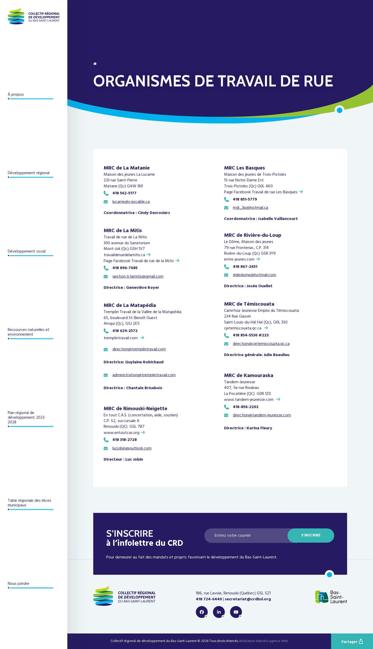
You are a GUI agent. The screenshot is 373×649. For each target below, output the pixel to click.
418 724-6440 (209, 599)
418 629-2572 (125, 331)
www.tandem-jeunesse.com (249, 400)
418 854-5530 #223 (251, 335)
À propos (16, 95)
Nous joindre (18, 584)
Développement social (27, 251)
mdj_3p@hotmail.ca (250, 207)
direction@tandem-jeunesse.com (262, 415)
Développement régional (28, 173)
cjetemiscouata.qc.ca (243, 328)
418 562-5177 (125, 193)
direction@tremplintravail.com (139, 349)
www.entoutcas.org (121, 433)
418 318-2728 (124, 440)
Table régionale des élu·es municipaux (29, 503)
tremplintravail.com (121, 338)
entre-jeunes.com (239, 259)
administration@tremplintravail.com (144, 375)
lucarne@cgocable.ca (131, 201)
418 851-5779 (245, 199)
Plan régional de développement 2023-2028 (27, 417)
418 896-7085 (125, 268)
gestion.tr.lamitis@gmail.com (137, 276)
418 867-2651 (245, 266)
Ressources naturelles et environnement (28, 332)
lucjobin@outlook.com (132, 448)
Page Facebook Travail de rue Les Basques (260, 192)
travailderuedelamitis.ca (124, 255)
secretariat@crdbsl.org (248, 599)
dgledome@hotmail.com (254, 275)
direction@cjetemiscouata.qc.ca (261, 344)
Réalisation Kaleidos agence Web (263, 641)
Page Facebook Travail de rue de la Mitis (139, 261)
